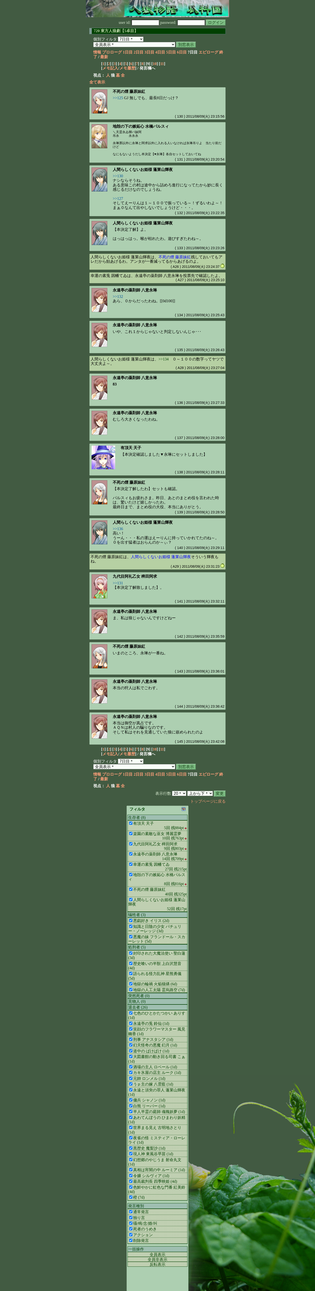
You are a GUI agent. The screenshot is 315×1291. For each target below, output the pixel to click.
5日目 (171, 52)
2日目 (138, 52)
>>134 (163, 359)
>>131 (118, 583)
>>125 (118, 98)
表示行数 (163, 793)
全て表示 (97, 82)
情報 (97, 52)
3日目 (149, 52)
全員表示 (157, 1254)
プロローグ (112, 52)
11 (162, 64)
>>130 (118, 176)
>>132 (118, 296)
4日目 (160, 52)
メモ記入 (110, 68)
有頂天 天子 (131, 448)
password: (182, 22)
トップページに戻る (208, 801)
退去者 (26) (138, 1007)
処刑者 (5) (137, 947)
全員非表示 (157, 1259)
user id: (139, 22)
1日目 (128, 52)
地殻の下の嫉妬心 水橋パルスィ (141, 126)
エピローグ (208, 52)
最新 (104, 57)
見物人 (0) (137, 1001)
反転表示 (157, 1264)
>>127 (118, 198)
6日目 (182, 52)
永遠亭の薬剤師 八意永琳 (135, 290)
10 (155, 64)
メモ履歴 (127, 68)
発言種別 (136, 1206)
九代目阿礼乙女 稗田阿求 (135, 576)
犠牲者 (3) (137, 915)
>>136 (118, 529)
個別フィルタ (105, 39)
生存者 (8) (137, 817)
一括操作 (136, 1249)
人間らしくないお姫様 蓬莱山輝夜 (143, 169)
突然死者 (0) (139, 996)
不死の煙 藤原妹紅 (129, 91)
